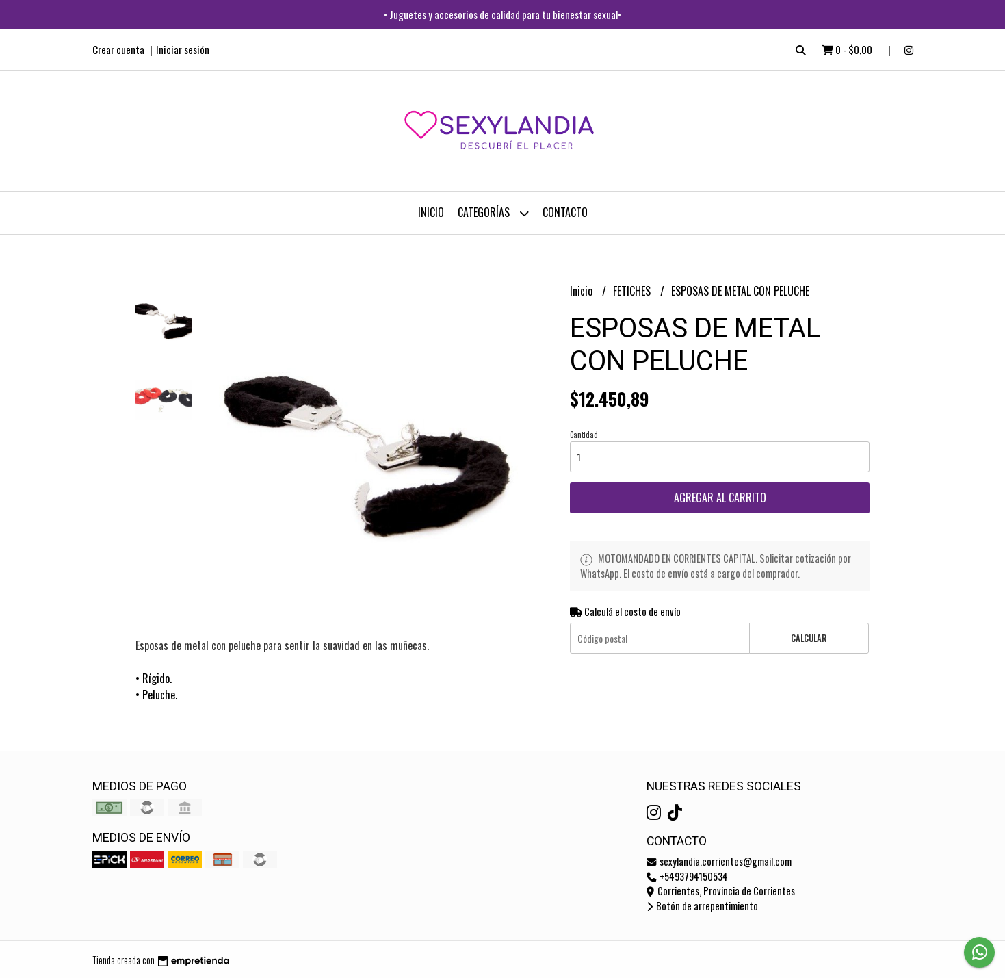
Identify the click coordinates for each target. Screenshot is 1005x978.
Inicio (431, 212)
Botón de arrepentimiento (702, 906)
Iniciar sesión (182, 49)
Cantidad (584, 434)
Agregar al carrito (720, 497)
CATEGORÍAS (493, 213)
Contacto (565, 212)
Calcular (808, 638)
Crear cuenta (118, 49)
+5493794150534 (687, 876)
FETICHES (633, 291)
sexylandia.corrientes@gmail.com (719, 861)
